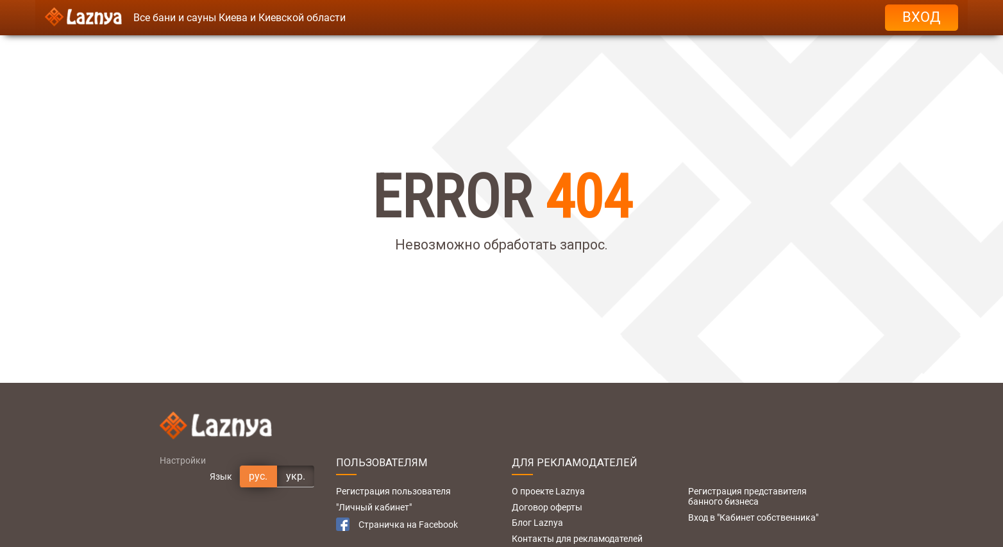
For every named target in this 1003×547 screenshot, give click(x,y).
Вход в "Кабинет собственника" (753, 517)
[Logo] (83, 17)
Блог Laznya (537, 523)
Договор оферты (547, 507)
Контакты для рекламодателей (577, 539)
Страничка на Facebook (397, 524)
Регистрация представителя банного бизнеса (747, 496)
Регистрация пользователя (393, 491)
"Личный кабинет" (374, 507)
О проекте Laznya (548, 491)
